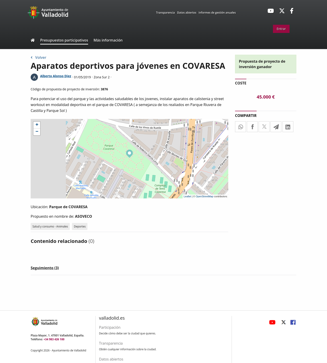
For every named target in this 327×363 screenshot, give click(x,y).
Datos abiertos (186, 13)
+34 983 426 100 (54, 339)
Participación (109, 327)
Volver (38, 57)
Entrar (281, 29)
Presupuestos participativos (64, 40)
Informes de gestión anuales (217, 13)
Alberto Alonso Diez (55, 76)
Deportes (80, 226)
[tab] (45, 269)
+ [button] (36, 125)
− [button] (36, 131)
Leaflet (187, 196)
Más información (108, 40)
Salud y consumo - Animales (50, 226)
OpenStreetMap (204, 196)
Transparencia (165, 13)
